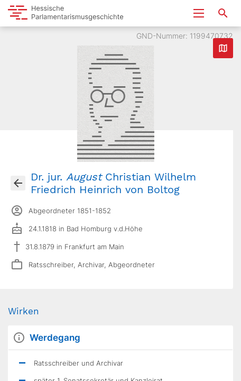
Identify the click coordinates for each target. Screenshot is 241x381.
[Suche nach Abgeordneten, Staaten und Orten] (223, 13)
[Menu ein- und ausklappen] (199, 13)
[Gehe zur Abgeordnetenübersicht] (18, 183)
